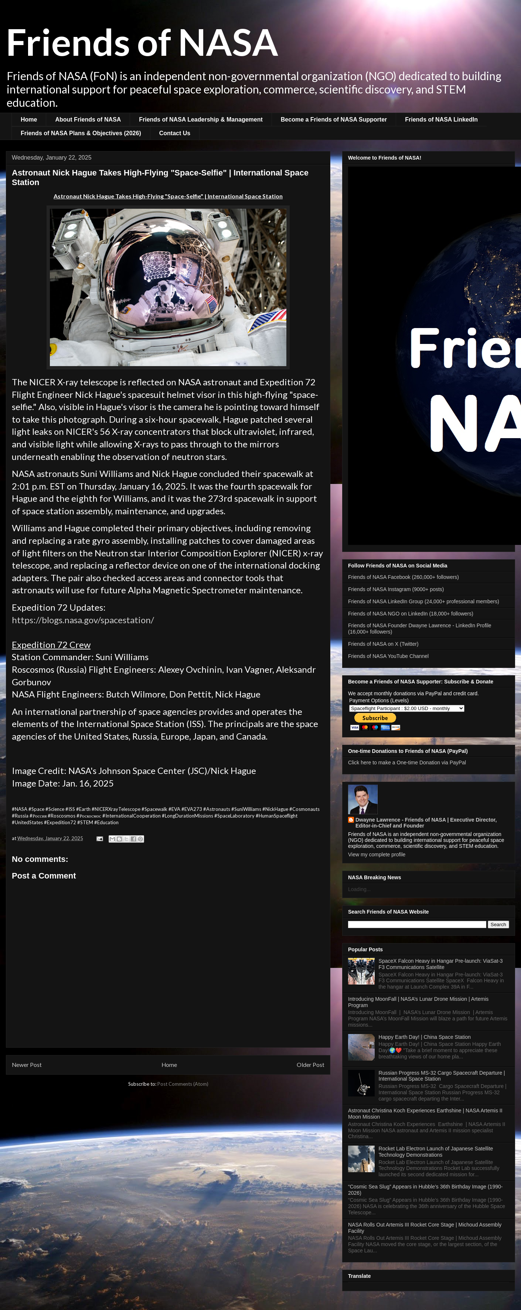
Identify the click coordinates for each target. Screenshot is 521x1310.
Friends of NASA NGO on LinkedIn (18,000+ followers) (410, 614)
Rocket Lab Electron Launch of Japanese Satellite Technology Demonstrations (436, 1152)
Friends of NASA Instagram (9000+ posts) (396, 589)
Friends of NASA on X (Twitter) (383, 644)
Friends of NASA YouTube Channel (388, 656)
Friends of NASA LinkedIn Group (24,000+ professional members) (423, 601)
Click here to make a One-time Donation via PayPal (407, 762)
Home (29, 119)
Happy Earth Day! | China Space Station (425, 1037)
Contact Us (174, 133)
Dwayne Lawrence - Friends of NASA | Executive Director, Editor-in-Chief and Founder (426, 823)
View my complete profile (376, 854)
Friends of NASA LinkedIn (441, 119)
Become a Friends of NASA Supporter (334, 119)
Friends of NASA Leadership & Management (201, 119)
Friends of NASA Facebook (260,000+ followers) (403, 577)
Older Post (310, 1064)
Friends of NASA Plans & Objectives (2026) (81, 133)
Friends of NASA (142, 41)
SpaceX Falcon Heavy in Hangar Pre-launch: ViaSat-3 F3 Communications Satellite (441, 964)
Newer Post (27, 1064)
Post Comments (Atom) (182, 1084)
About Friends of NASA (88, 119)
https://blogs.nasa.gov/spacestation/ (83, 619)
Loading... (359, 889)
